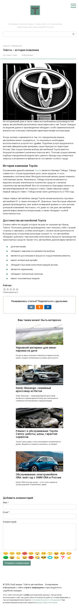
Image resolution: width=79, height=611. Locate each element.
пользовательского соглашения (46, 600)
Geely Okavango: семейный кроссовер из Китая (33, 389)
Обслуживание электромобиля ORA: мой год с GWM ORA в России (38, 476)
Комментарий (9, 522)
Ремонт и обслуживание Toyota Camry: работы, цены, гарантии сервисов (37, 434)
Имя (6, 502)
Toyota (38, 170)
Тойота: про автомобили (35, 21)
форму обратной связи (46, 602)
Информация (27, 55)
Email (6, 512)
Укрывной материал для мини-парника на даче (36, 349)
